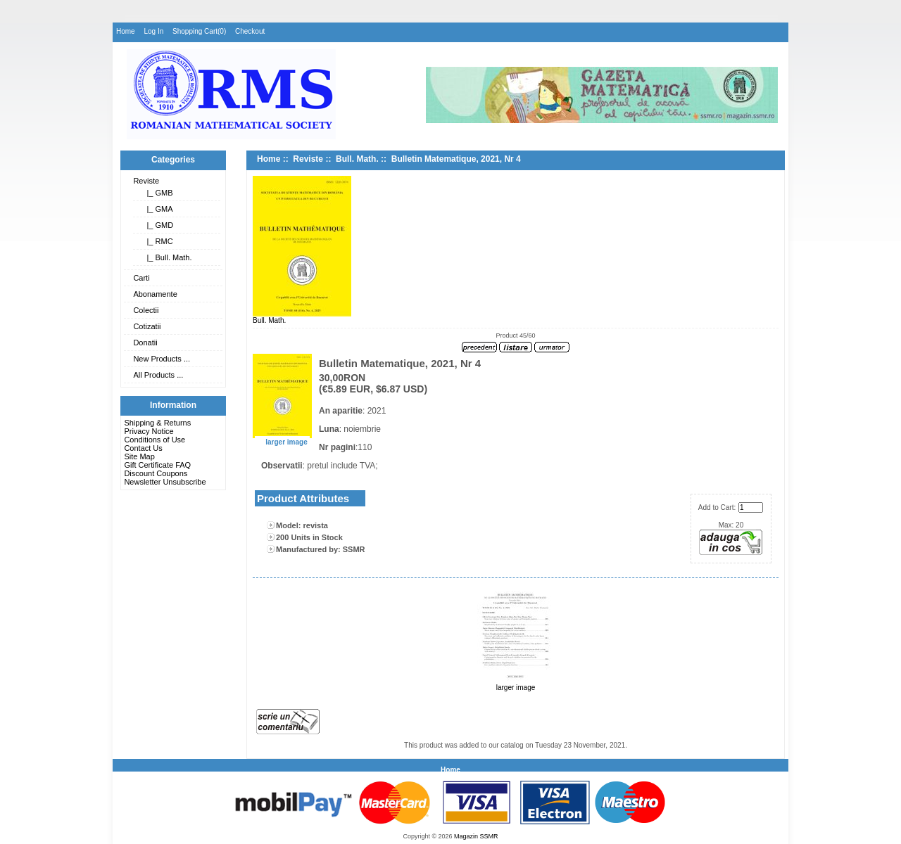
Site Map (139, 456)
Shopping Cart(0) (199, 31)
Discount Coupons (155, 473)
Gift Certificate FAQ (157, 465)
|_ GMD (157, 225)
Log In (153, 31)
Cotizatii (146, 326)
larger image (516, 684)
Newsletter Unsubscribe (165, 482)
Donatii (145, 342)
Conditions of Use (154, 439)
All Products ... (158, 375)
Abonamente (155, 294)
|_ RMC (157, 241)
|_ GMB (157, 192)
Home (125, 31)
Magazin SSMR (476, 836)
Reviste (146, 181)
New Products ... (161, 358)
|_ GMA (157, 209)
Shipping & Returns (157, 422)
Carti (141, 278)
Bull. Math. (357, 159)
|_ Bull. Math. (166, 257)
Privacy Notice (148, 431)
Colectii (145, 310)
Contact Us (143, 448)
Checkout (250, 31)
